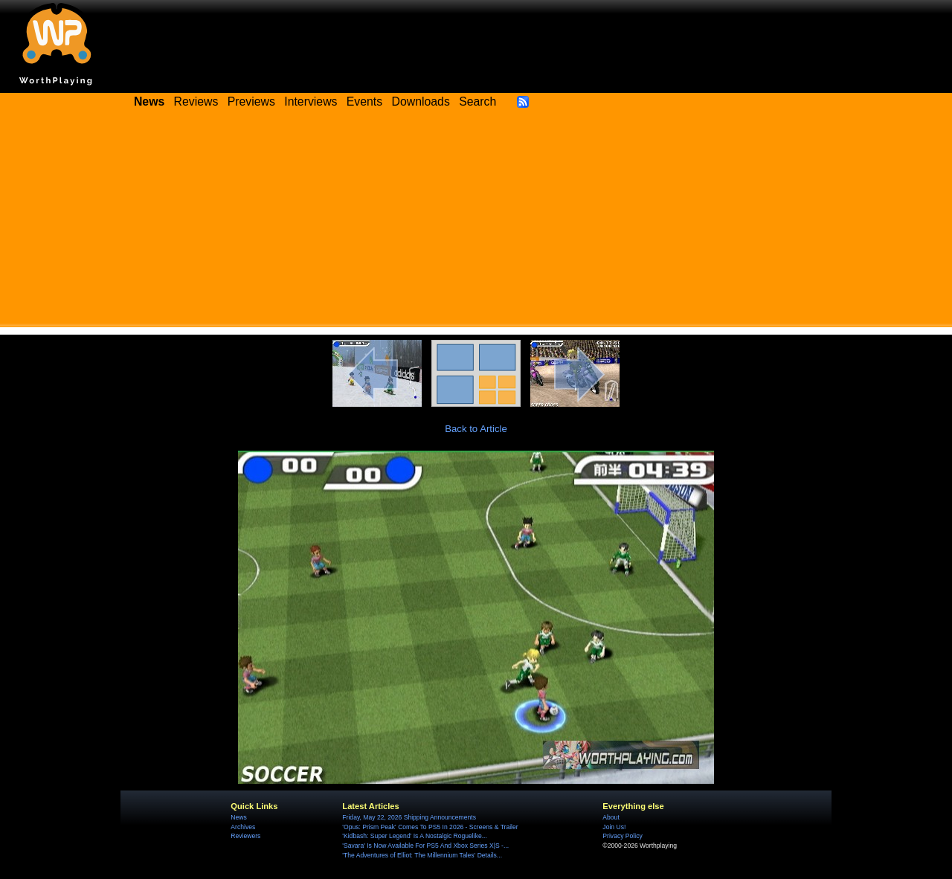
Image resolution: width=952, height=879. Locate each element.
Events (364, 101)
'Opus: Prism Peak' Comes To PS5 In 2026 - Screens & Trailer (430, 827)
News (238, 817)
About (610, 817)
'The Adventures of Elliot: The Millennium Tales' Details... (422, 855)
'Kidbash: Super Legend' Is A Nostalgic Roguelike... (414, 836)
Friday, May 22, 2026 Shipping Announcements (409, 817)
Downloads (421, 101)
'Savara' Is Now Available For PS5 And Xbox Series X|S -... (425, 845)
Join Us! (613, 827)
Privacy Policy (622, 836)
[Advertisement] (476, 223)
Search (477, 101)
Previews (251, 101)
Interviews (310, 101)
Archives (243, 827)
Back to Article (476, 428)
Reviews (196, 101)
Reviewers (245, 836)
